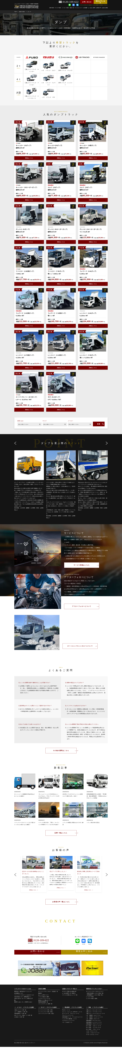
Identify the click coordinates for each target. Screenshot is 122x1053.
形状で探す (51, 7)
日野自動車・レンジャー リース (94, 1028)
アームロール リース (77, 1023)
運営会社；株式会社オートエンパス (23, 997)
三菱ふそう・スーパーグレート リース (95, 1019)
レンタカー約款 (90, 1002)
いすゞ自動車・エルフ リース (93, 1021)
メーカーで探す (65, 7)
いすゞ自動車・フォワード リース (94, 1023)
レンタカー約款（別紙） (92, 1004)
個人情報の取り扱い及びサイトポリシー (24, 1048)
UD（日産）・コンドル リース (93, 1033)
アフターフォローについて (81, 607)
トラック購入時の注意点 (93, 823)
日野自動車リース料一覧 (20, 1019)
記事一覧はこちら (61, 833)
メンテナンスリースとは (44, 1004)
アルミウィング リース (67, 1021)
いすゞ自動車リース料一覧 (20, 1017)
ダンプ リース (65, 1019)
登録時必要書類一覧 (43, 1008)
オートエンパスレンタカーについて (80, 647)
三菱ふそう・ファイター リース (94, 1017)
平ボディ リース (66, 1016)
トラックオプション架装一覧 (45, 1009)
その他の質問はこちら (61, 751)
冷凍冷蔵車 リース (66, 1023)
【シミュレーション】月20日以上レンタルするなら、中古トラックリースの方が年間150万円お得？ (48, 796)
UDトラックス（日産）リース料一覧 (23, 1021)
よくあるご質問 (91, 7)
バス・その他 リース (67, 1028)
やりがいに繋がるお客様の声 (69, 997)
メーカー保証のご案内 (43, 1002)
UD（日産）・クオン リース (93, 1035)
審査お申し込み (100, 1)
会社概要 (85, 7)
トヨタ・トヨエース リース (93, 1038)
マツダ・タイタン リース (92, 1040)
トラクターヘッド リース (68, 1026)
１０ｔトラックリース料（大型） (46, 1019)
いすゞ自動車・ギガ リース (93, 1024)
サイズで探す (58, 7)
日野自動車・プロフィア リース (94, 1030)
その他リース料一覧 (19, 1023)
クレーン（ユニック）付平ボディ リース (72, 1017)
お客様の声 (98, 7)
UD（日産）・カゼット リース (93, 1031)
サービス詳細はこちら (82, 566)
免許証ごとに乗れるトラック (45, 1006)
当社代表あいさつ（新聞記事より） (23, 1002)
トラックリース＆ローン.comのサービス (24, 1001)
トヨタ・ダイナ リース (91, 1037)
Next (107, 875)
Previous (15, 875)
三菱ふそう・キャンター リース (94, 1016)
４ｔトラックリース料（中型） (45, 1017)
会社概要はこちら (18, 999)
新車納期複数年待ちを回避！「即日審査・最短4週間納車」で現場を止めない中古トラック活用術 (97, 796)
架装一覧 (72, 7)
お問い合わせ (87, 2)
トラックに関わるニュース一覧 (69, 1001)
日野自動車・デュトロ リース (93, 1026)
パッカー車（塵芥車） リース (69, 1024)
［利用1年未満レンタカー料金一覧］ (95, 999)
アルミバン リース (74, 1019)
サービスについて (79, 7)
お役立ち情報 (105, 7)
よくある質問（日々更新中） (69, 999)
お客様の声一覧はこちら (61, 902)
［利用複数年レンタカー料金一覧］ (94, 1001)
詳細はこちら (29, 158)
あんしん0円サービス (43, 1001)
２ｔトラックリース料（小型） (45, 1016)
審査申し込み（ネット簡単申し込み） (23, 1008)
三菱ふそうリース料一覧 (20, 1016)
